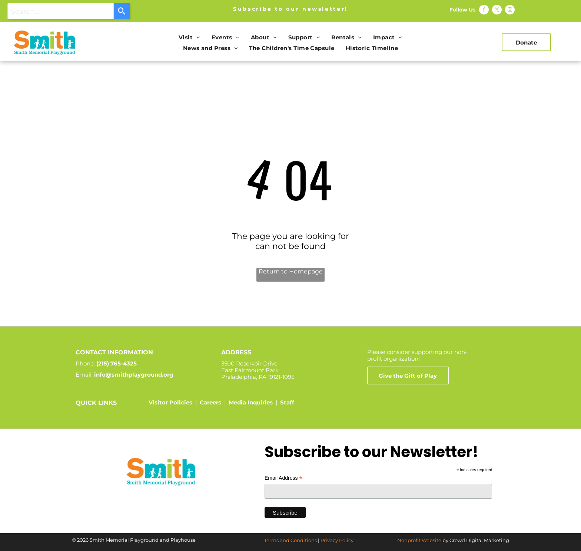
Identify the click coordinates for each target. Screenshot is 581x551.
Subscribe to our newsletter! (290, 9)
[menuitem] (189, 37)
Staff (287, 402)
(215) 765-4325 (116, 363)
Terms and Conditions (290, 540)
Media (237, 402)
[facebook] (484, 10)
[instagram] (510, 10)
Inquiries (260, 402)
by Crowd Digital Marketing (475, 540)
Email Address (283, 478)
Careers (210, 402)
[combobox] (60, 11)
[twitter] (497, 10)
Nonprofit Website (419, 540)
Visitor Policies (170, 402)
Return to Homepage (291, 271)
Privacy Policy (337, 540)
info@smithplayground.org (133, 374)
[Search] (122, 11)
